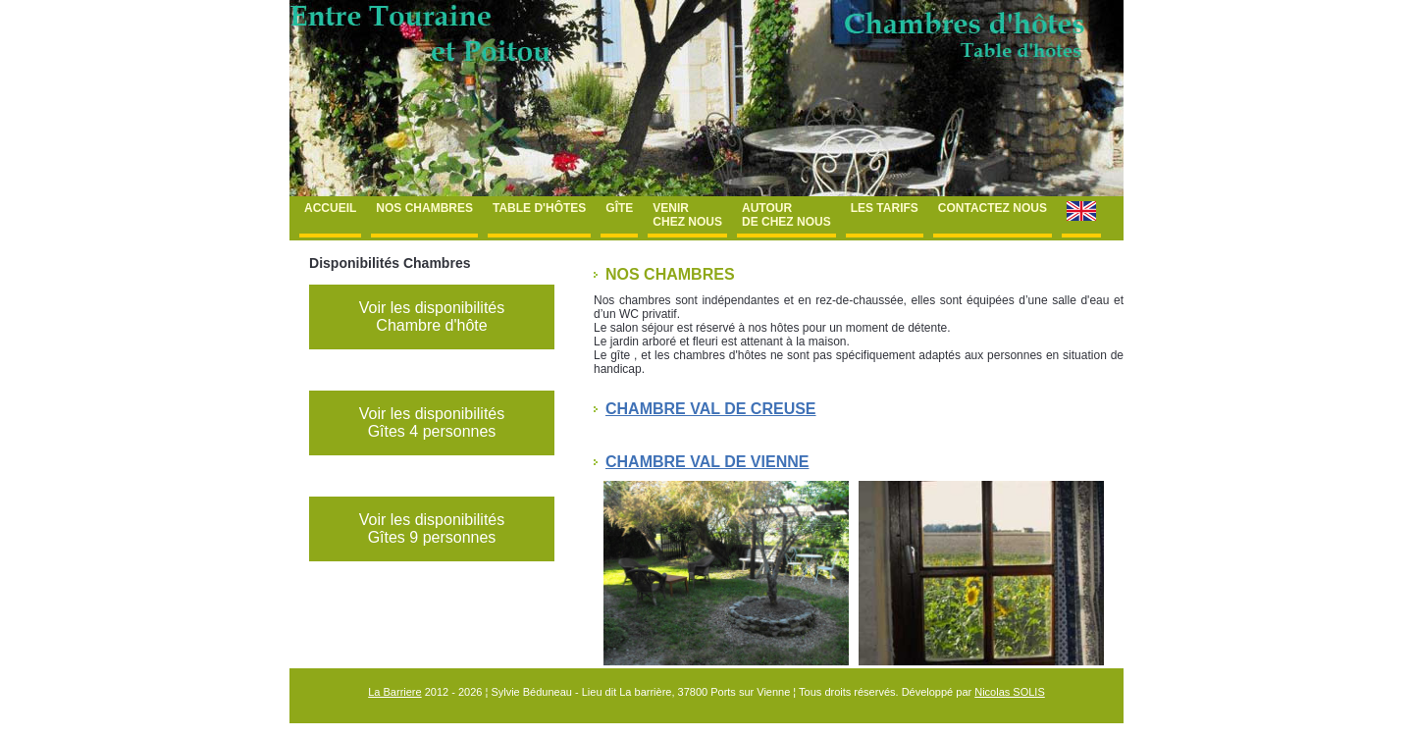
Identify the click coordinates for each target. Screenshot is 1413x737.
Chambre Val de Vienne (707, 461)
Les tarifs (884, 208)
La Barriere (394, 692)
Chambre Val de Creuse (710, 408)
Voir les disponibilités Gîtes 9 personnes (432, 528)
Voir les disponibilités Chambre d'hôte (432, 316)
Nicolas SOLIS (1009, 692)
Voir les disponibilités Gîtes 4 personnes (432, 422)
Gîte (619, 208)
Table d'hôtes (539, 208)
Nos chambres (424, 208)
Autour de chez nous (786, 215)
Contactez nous (992, 208)
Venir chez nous (687, 215)
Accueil (330, 208)
